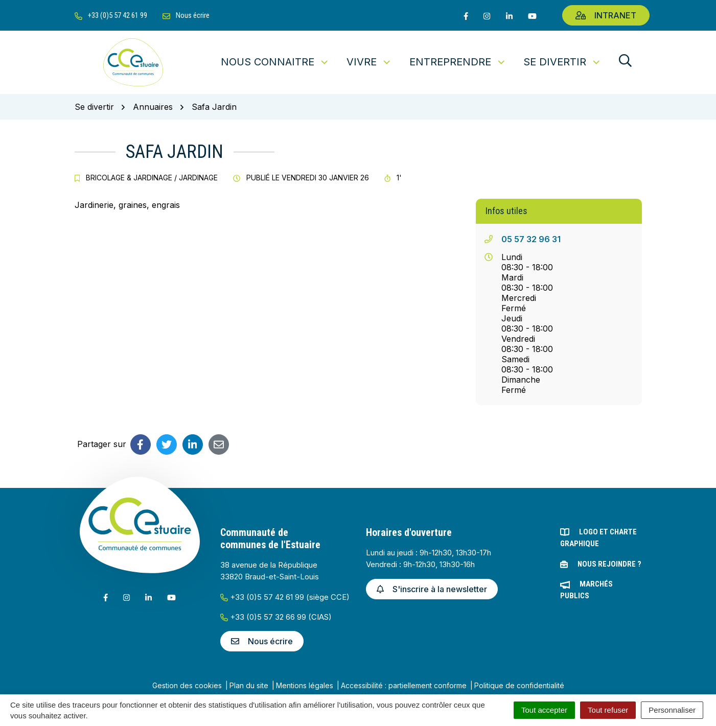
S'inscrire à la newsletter (432, 589)
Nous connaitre (275, 62)
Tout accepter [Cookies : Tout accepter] (544, 710)
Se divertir (562, 62)
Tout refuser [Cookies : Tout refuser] (608, 710)
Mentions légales (304, 685)
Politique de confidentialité (519, 685)
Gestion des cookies (187, 685)
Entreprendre (457, 62)
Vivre (369, 62)
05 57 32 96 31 (531, 239)
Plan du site (248, 685)
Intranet (605, 15)
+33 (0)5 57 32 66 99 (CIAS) (276, 617)
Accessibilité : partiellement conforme (404, 685)
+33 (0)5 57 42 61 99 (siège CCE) (285, 597)
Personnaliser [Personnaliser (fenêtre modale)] (672, 710)
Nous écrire (262, 641)
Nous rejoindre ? (609, 564)
